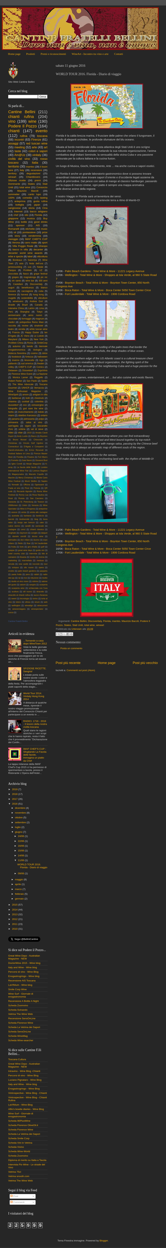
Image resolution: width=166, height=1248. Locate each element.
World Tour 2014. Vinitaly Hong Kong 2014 (33, 696)
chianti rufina (21, 116)
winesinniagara (18, 609)
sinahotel (38, 325)
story (17, 235)
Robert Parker (15, 381)
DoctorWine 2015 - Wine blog (24, 963)
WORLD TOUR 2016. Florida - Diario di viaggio (32, 866)
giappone (13, 218)
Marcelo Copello (36, 474)
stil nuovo (27, 591)
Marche (11, 478)
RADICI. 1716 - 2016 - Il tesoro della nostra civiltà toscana (35, 724)
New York (39, 339)
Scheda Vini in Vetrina (20, 1142)
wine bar (30, 280)
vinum (37, 602)
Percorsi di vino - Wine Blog (23, 971)
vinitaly (36, 155)
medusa (40, 560)
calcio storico (14, 526)
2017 (15, 799)
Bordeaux (17, 260)
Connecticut (13, 446)
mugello (12, 298)
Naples (44, 481)
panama (16, 419)
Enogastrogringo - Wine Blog (24, 1088)
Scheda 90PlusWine (19, 1120)
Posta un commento (71, 648)
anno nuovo (35, 315)
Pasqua (12, 270)
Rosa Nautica (38, 495)
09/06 (21, 873)
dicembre (20, 808)
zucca (10, 612)
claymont (23, 533)
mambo (116, 621)
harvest (24, 294)
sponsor (20, 225)
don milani (25, 540)
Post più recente (68, 663)
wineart (100, 625)
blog (36, 519)
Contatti (118, 53)
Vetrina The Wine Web (20, 1014)
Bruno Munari (20, 439)
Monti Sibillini (31, 481)
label (30, 256)
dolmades (12, 540)
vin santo (16, 280)
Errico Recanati (36, 450)
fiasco (26, 273)
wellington (16, 605)
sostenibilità (27, 298)
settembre (21, 822)
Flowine (30, 457)
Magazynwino (18, 474)
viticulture (42, 298)
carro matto (31, 242)
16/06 (21, 845)
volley (11, 367)
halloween (42, 356)
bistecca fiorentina (17, 353)
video (10, 432)
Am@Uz (19, 155)
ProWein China (15, 343)
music (44, 228)
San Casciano (36, 498)
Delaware (13, 370)
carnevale (39, 526)
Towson (40, 502)
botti (28, 398)
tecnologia (24, 598)
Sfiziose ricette (17, 180)
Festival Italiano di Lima (19, 453)
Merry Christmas (25, 478)
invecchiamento (26, 412)
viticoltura (42, 256)
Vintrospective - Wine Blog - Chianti (27, 1093)
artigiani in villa (40, 394)
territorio (13, 166)
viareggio (13, 239)
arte (34, 147)
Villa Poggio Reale (22, 246)
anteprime (43, 509)
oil (15, 232)
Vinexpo (42, 246)
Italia (35, 162)
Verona (16, 242)
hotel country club (16, 553)
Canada (39, 305)
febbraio (20, 894)
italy (22, 170)
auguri (11, 287)
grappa (11, 550)
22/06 (21, 841)
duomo (36, 540)
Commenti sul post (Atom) (81, 670)
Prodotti (30, 53)
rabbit (36, 574)
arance (14, 512)
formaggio (27, 318)
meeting (19, 147)
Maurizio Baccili (130, 621)
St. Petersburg (26, 502)
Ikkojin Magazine (33, 464)
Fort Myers (42, 457)
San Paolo (31, 381)
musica (31, 218)
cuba (40, 291)
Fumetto (14, 460)
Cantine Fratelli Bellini (18, 621)
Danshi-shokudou (16, 450)
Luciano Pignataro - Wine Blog (24, 1079)
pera (28, 574)
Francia (16, 332)
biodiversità (24, 519)
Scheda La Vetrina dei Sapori (24, 1027)
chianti (14, 131)
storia (31, 208)
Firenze (36, 139)
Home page (14, 53)
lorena (42, 557)
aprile (18, 884)
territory (12, 173)
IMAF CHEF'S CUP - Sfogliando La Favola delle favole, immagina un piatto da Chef (34, 755)
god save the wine (33, 408)
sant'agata (13, 426)
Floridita (19, 457)
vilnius (27, 602)
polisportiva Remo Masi (32, 322)
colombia (38, 401)
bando (30, 346)
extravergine (38, 405)
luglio (18, 827)
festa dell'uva (36, 263)
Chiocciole (38, 439)
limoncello (29, 360)
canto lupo (34, 194)
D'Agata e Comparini (34, 446)
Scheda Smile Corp (18, 1138)
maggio (19, 879)
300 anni (43, 280)
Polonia (37, 488)
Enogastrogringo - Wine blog (23, 976)
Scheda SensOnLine (19, 1031)
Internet (18, 211)
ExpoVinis (42, 370)
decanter (38, 249)
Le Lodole (39, 336)
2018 (15, 794)
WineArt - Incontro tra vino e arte (90, 53)
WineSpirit (13, 394)
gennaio (19, 898)
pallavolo (12, 363)
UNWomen (13, 505)
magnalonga (30, 277)
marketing (12, 560)
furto (22, 547)
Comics (40, 367)
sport (44, 242)
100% (11, 197)
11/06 (21, 860)
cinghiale (12, 533)
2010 (15, 928)
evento (41, 131)
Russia (21, 498)
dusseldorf (13, 405)
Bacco (34, 436)
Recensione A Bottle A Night (23, 1001)
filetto (20, 543)
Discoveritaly (95, 621)
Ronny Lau (23, 495)
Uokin (24, 505)
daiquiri (44, 533)
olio (26, 215)
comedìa (27, 197)
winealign (29, 605)
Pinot (27, 488)
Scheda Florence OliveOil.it (23, 1125)
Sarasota (12, 502)
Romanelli (13, 228)
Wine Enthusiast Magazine (24, 391)
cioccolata (13, 273)
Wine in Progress (27, 509)
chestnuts (39, 398)
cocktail (25, 401)
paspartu (43, 571)
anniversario (14, 315)
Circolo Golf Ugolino (33, 443)
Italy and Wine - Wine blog (22, 967)
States (67, 625)
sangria (32, 584)
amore (25, 394)
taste (18, 151)
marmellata (27, 560)
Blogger (103, 1240)
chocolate (13, 318)
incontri (19, 139)
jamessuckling (15, 267)
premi (38, 180)
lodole (41, 412)
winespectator (37, 609)
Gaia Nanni (27, 460)
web (45, 602)
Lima (41, 308)
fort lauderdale (41, 543)
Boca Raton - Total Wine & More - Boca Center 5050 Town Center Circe (108, 290)
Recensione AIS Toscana (22, 980)
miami (11, 415)
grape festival (40, 273)
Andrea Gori (36, 301)
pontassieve (29, 232)
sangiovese (14, 208)
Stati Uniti (77, 625)
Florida (107, 621)
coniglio (34, 533)
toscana (42, 136)
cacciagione (27, 291)
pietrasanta (29, 419)
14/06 (21, 855)
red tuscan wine (36, 143)
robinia (35, 581)
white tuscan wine (38, 329)
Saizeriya (32, 260)
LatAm (31, 308)
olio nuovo (29, 567)
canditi (28, 526)
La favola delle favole (27, 467)
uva (29, 267)
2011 (15, 924)
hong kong (38, 294)
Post (14, 1196)
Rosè (10, 498)
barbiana (27, 516)
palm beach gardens (27, 571)
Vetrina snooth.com (18, 1176)
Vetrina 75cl (14, 1171)
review (25, 325)
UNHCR (26, 388)
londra (32, 557)
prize (44, 232)
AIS (38, 225)
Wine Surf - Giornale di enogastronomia (20, 995)
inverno (15, 360)
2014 (15, 909)
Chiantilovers (33, 177)
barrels (11, 519)
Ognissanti (39, 484)
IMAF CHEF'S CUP (36, 239)
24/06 (21, 836)
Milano (25, 339)
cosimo (34, 353)
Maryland (12, 339)
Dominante (14, 183)
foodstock (16, 356)
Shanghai (24, 311)
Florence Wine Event (21, 374)
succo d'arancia (40, 595)
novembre (21, 812)
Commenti (17, 1202)
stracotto (40, 591)
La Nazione (41, 374)
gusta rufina (40, 201)
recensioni (36, 170)
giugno (19, 832)
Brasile (11, 305)
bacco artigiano (38, 211)
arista (23, 512)
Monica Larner (20, 377)
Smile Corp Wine (17, 989)
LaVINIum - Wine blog (20, 985)
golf (42, 547)
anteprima (19, 201)
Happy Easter (32, 332)
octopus (15, 567)
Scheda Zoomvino (18, 1005)
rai (19, 578)
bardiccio (40, 516)
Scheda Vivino (16, 1147)
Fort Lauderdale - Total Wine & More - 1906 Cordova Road (100, 294)
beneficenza (28, 287)
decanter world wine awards (25, 253)
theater (40, 363)
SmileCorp (42, 343)
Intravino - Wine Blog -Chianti (24, 1071)
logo (41, 360)
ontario (44, 415)
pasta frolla (16, 574)
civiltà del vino (19, 158)
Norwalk (15, 484)
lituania (23, 557)
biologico (37, 350)
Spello (44, 381)
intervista (33, 553)
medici (11, 322)
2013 (15, 914)
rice (25, 578)
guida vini (40, 550)
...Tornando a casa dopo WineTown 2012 (35, 642)
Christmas (12, 443)
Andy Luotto (22, 436)
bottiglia (20, 204)
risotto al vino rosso (19, 581)
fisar (28, 543)
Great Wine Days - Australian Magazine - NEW (24, 957)
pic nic (44, 277)
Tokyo (40, 311)
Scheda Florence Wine (20, 1022)
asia (21, 263)
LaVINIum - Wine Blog (20, 1104)
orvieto (11, 571)
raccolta (12, 325)
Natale (40, 267)
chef (15, 215)
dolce (44, 353)
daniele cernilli (19, 536)
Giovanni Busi (41, 460)
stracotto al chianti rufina (19, 595)
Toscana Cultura (17, 1059)
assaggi (13, 143)
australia (15, 516)
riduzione (34, 578)
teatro (11, 329)
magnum (39, 318)
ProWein (27, 270)
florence (12, 294)
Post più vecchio (145, 663)
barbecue (16, 398)
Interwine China (16, 308)
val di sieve (37, 429)
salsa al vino (34, 422)
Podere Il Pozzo (22, 126)
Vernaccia (39, 388)
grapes (15, 277)
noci (45, 564)
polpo (41, 419)
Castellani (18, 284)
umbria (22, 429)
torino (35, 598)
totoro (18, 602)
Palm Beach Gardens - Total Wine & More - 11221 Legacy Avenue (104, 271)
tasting (43, 197)
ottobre (19, 817)
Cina (44, 208)
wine (32, 121)
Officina (26, 484)
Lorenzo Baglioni (39, 471)
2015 (15, 904)
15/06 (21, 850)
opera (41, 567)
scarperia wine (18, 588)
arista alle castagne (38, 512)
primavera (13, 422)
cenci (23, 529)
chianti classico (37, 529)
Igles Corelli (16, 464)
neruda (11, 564)
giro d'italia (32, 547)
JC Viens (25, 336)
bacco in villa (20, 249)
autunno (17, 346)
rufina (23, 136)
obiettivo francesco (27, 415)
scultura (15, 591)
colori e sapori (37, 151)
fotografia (13, 408)
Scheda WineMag (18, 1036)
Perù (10, 311)
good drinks (40, 222)
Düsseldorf (27, 370)
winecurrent (42, 605)
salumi (23, 584)
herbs (11, 412)
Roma (30, 343)
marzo (18, 889)
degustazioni (33, 173)
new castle (23, 564)
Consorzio (41, 187)
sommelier (14, 194)
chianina (12, 401)
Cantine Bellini (79, 621)
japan (37, 204)
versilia (21, 329)
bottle (24, 222)
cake (42, 522)
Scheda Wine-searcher (20, 1040)
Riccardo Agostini (24, 491)
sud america (27, 363)
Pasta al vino (14, 488)
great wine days (25, 550)
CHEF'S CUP (25, 367)
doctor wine (37, 536)
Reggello (38, 377)
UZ (40, 270)
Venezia (35, 505)
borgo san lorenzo (26, 522)
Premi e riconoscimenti (53, 53)
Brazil (25, 305)
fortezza (29, 356)
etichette (30, 228)
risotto (44, 578)
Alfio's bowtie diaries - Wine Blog (26, 1109)
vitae (20, 432)
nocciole (36, 564)
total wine (89, 625)
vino (12, 121)
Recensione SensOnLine (21, 1018)
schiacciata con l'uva (38, 588)
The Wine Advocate (22, 384)
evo (25, 405)
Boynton (43, 436)
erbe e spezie (15, 256)
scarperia (43, 584)
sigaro (28, 426)
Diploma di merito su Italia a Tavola (27, 1160)
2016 (15, 803)
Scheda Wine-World (19, 1151)
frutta (13, 547)
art (45, 147)
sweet (13, 598)
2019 (29, 433)
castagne (12, 529)
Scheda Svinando (18, 1009)
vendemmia (34, 235)
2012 (15, 919)
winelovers (18, 301)
